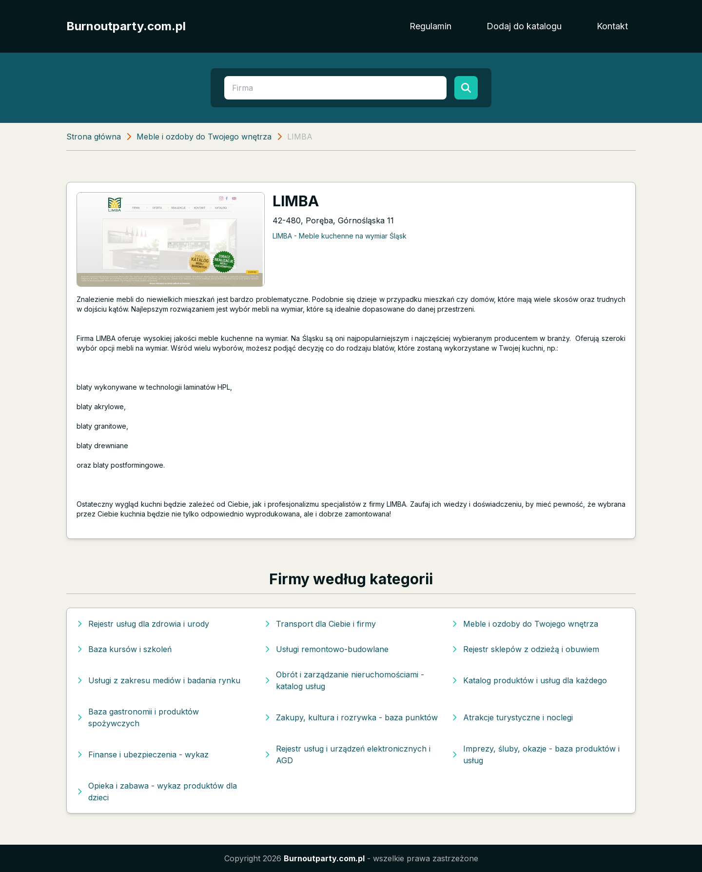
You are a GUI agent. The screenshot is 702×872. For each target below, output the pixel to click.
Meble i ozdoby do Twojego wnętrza (204, 136)
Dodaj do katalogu (524, 26)
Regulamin (430, 26)
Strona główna (93, 136)
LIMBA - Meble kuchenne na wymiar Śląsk (340, 236)
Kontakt (612, 26)
